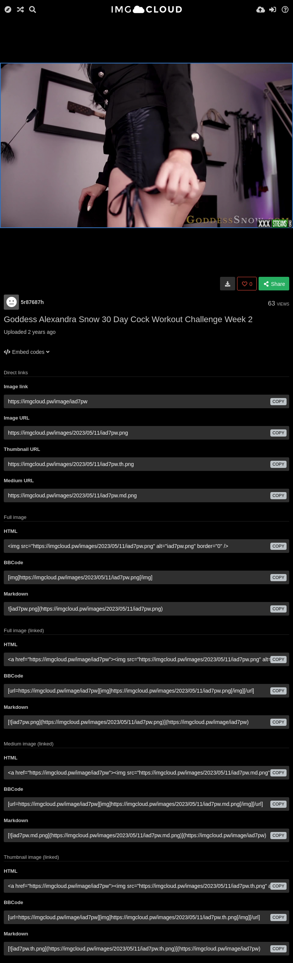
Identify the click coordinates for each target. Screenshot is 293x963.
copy (278, 401)
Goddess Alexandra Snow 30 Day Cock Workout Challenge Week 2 (128, 319)
